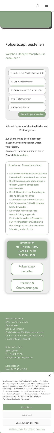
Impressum (40, 429)
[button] (49, 375)
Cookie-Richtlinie (16, 429)
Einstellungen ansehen (27, 422)
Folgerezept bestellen (27, 269)
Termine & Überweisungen (27, 285)
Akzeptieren (27, 407)
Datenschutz (29, 429)
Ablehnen (27, 415)
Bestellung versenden (31, 114)
